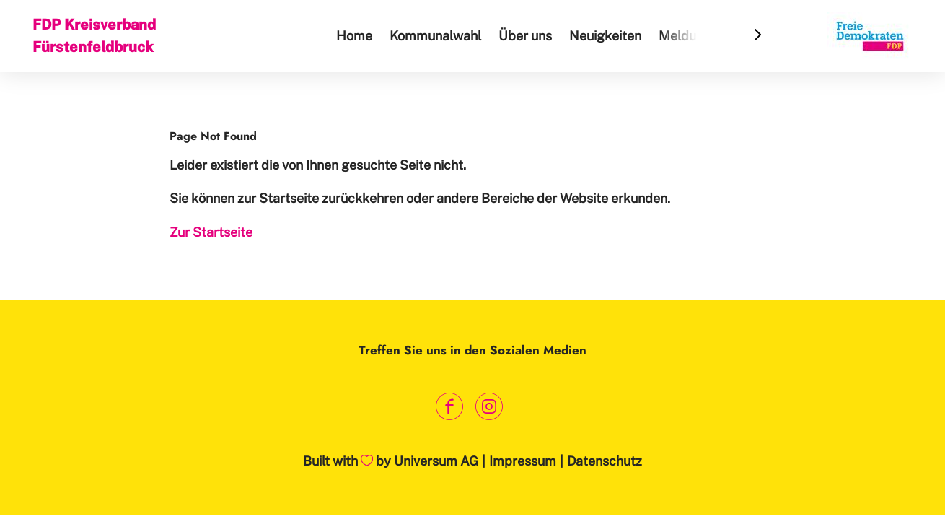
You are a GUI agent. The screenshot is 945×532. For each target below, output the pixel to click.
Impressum (522, 460)
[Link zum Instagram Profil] (488, 406)
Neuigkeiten (605, 35)
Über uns (525, 35)
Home (354, 35)
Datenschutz (604, 460)
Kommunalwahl (435, 35)
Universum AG (436, 460)
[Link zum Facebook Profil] (449, 406)
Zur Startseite (211, 232)
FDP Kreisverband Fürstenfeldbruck (94, 36)
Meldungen (692, 35)
